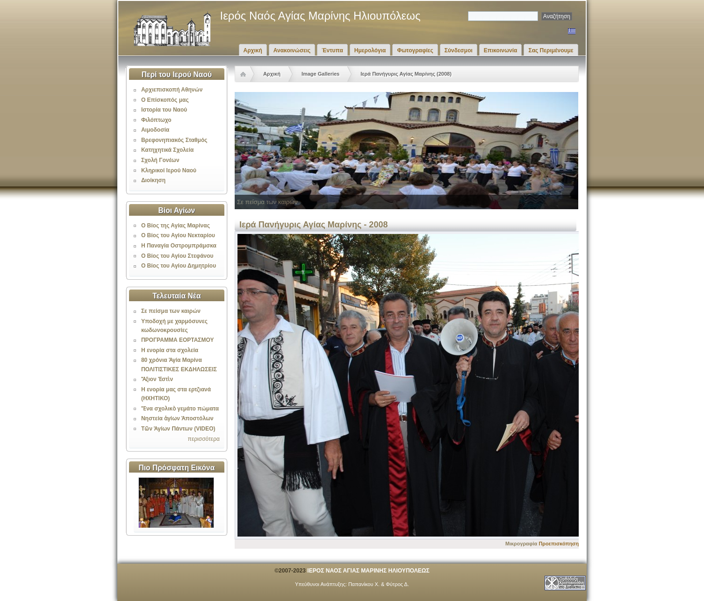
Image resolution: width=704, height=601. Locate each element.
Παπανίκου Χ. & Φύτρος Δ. (378, 584)
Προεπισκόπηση (559, 543)
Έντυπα (332, 50)
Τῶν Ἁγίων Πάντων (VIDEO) (178, 428)
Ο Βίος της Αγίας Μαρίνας (175, 225)
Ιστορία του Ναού (164, 109)
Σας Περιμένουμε (550, 50)
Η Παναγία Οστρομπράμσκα (178, 245)
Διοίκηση (153, 180)
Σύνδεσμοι (459, 50)
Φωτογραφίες (415, 50)
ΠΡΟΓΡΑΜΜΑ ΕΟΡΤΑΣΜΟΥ (177, 340)
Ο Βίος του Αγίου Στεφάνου (177, 256)
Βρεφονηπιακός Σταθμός (174, 140)
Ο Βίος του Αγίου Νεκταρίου (178, 235)
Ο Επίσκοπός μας (165, 100)
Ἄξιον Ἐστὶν (157, 379)
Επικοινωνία (500, 50)
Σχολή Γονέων (160, 160)
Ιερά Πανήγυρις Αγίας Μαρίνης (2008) (406, 74)
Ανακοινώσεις (292, 50)
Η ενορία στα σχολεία (169, 350)
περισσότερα (204, 439)
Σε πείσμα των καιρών (171, 311)
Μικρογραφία (521, 543)
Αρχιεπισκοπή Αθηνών (171, 89)
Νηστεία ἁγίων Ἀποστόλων (177, 418)
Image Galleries (320, 74)
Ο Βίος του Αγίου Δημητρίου (178, 265)
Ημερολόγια (370, 50)
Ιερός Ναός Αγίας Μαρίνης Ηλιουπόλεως (320, 15)
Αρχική (253, 50)
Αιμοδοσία (155, 130)
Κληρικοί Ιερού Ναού (168, 170)
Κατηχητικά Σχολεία (167, 150)
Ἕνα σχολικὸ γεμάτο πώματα (180, 408)
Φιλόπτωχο (156, 120)
